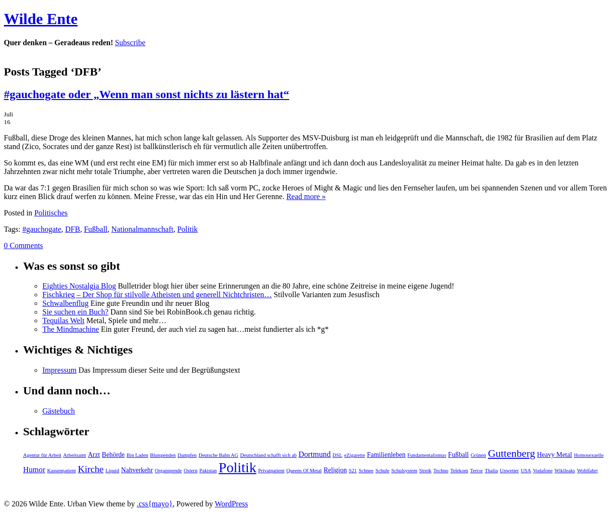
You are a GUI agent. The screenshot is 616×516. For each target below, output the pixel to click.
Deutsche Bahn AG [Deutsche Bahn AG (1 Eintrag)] (218, 455)
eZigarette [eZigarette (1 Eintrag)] (354, 455)
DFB (72, 229)
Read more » (306, 196)
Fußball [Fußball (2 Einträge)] (458, 454)
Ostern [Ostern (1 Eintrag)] (190, 470)
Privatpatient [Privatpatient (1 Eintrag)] (271, 470)
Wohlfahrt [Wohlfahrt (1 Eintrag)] (587, 470)
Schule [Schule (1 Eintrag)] (382, 470)
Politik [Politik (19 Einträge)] (237, 467)
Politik (187, 229)
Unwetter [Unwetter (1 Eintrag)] (509, 470)
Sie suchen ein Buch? (75, 312)
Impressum (59, 370)
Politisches (50, 213)
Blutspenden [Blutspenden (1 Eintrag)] (163, 455)
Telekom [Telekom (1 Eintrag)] (459, 470)
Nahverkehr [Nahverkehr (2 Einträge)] (137, 470)
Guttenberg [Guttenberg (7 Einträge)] (511, 453)
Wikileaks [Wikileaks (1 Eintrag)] (564, 470)
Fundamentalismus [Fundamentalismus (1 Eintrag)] (427, 455)
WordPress (231, 504)
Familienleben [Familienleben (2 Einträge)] (386, 454)
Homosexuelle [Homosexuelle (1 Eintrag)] (589, 455)
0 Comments (23, 245)
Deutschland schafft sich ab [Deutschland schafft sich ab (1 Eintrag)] (268, 455)
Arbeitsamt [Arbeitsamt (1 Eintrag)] (74, 455)
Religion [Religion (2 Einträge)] (334, 470)
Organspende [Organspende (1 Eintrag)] (168, 470)
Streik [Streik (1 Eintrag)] (425, 470)
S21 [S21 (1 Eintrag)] (353, 470)
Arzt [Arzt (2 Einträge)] (94, 454)
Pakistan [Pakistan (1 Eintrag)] (208, 470)
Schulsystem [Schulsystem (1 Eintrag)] (404, 470)
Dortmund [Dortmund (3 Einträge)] (314, 454)
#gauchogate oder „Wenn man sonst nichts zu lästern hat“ (146, 94)
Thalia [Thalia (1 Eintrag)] (491, 470)
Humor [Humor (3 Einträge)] (34, 470)
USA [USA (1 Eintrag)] (526, 470)
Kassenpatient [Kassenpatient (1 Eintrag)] (61, 470)
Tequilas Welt (63, 320)
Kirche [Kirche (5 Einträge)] (90, 469)
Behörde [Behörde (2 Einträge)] (113, 454)
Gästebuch (58, 411)
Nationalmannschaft (142, 229)
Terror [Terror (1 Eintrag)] (476, 470)
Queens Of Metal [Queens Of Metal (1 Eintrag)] (303, 470)
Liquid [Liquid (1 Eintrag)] (112, 470)
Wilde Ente (40, 18)
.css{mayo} (154, 504)
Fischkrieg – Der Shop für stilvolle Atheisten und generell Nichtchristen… (157, 294)
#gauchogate (41, 229)
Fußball (95, 229)
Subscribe (130, 42)
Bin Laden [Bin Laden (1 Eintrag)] (137, 455)
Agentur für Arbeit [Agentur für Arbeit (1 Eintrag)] (42, 455)
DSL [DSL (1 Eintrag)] (337, 455)
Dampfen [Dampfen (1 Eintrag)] (187, 455)
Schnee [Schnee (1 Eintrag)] (366, 470)
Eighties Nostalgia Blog (79, 286)
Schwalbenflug (65, 303)
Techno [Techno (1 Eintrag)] (440, 470)
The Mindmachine (70, 329)
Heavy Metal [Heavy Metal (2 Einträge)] (554, 454)
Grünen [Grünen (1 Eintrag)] (478, 455)
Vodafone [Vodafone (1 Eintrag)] (542, 470)
